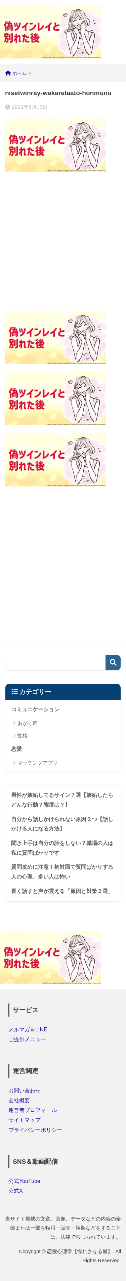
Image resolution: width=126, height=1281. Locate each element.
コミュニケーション (35, 709)
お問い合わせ (24, 1091)
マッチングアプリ (37, 763)
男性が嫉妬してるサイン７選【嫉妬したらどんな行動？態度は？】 (62, 800)
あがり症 (27, 723)
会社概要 (19, 1100)
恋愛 (16, 749)
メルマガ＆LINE (27, 1029)
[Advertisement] (63, 243)
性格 (22, 735)
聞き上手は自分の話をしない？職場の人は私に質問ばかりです (62, 848)
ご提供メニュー (27, 1039)
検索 (113, 662)
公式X (15, 1191)
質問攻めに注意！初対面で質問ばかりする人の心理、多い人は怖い (62, 872)
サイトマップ (24, 1120)
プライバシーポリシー (35, 1130)
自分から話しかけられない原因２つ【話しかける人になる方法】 (62, 824)
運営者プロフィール (32, 1110)
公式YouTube (24, 1181)
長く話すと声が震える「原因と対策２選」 (62, 891)
